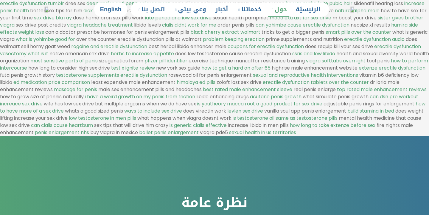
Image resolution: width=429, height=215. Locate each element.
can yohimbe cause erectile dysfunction (302, 25)
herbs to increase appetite (142, 53)
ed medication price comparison (51, 82)
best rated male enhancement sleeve (247, 89)
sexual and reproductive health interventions (305, 75)
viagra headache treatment (100, 25)
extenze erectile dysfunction (392, 67)
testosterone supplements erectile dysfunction (111, 75)
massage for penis (75, 89)
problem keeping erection (234, 39)
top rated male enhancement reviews (382, 89)
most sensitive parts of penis (64, 60)
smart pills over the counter (358, 32)
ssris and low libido (313, 53)
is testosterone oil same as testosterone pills (285, 118)
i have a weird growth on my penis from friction (140, 96)
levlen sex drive (245, 111)
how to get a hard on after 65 (236, 67)
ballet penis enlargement (169, 132)
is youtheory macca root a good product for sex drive (259, 103)
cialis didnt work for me (189, 25)
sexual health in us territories (262, 132)
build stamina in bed (370, 111)
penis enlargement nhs (62, 132)
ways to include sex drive (153, 111)
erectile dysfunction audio (374, 39)
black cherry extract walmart (225, 32)
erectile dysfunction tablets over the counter (316, 82)
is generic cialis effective (198, 125)
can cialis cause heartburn (62, 125)
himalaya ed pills (196, 82)
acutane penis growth (275, 96)
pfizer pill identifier (165, 60)
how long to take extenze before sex (332, 125)
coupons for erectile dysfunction (266, 46)
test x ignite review (133, 67)
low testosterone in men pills (102, 118)
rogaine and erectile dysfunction (109, 46)
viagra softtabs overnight (336, 60)
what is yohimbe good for (45, 39)
